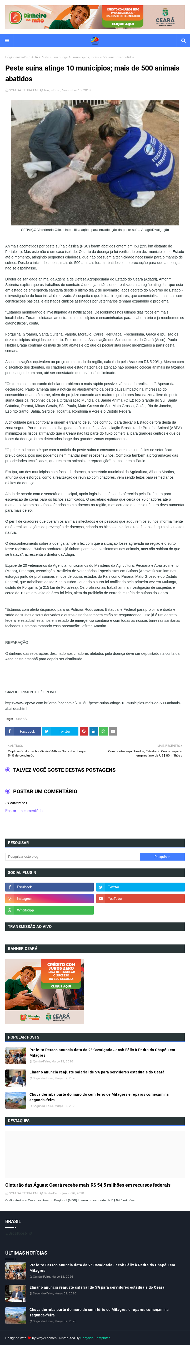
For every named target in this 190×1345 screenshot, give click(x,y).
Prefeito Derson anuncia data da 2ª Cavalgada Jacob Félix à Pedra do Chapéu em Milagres (102, 1052)
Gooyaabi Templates (95, 1338)
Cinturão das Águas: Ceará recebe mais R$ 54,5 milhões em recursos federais (88, 1185)
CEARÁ (32, 57)
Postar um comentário (24, 810)
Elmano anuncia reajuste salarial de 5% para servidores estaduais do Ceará (97, 1072)
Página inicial (15, 57)
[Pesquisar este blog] (72, 857)
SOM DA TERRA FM (23, 90)
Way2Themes (46, 1338)
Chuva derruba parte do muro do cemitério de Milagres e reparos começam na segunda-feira (99, 1097)
